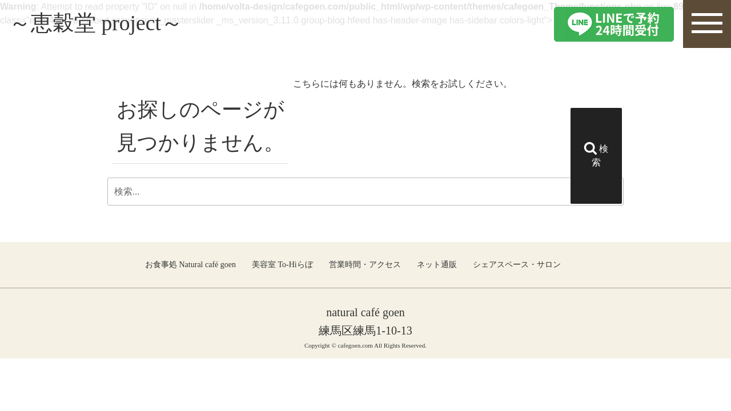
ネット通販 (437, 264)
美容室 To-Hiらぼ (282, 264)
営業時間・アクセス (365, 264)
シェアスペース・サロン (517, 264)
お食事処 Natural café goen (190, 264)
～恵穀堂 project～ (100, 24)
